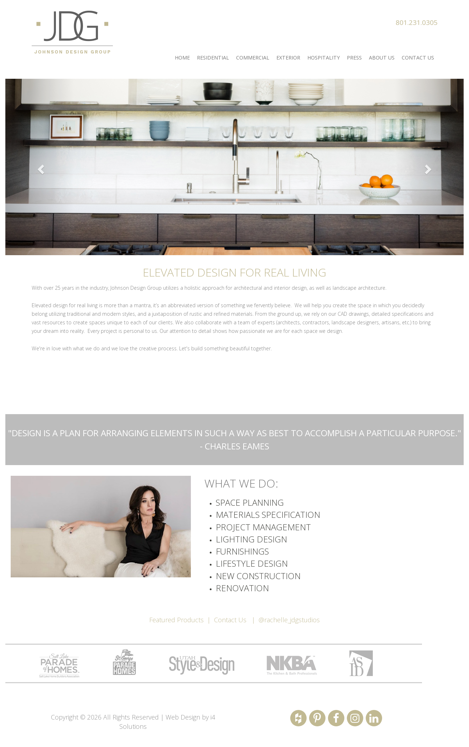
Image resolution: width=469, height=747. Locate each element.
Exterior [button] (288, 57)
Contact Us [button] (418, 57)
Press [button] (354, 57)
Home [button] (182, 57)
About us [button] (382, 57)
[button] (39, 167)
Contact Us (230, 619)
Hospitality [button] (323, 57)
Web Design (183, 717)
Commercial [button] (252, 57)
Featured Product (174, 619)
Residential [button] (213, 57)
